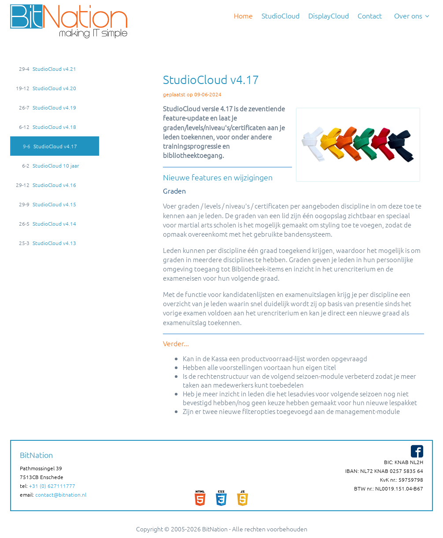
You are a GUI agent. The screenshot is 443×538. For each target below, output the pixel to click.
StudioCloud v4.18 (45, 126)
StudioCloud (280, 15)
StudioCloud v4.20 (45, 88)
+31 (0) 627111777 (52, 485)
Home (243, 15)
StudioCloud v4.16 (45, 184)
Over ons (406, 15)
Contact (370, 15)
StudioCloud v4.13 (45, 242)
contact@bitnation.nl (60, 494)
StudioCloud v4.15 (45, 204)
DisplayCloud (328, 15)
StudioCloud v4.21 (45, 68)
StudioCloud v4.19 (45, 107)
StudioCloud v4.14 (45, 223)
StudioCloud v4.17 (46, 146)
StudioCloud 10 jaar (47, 165)
